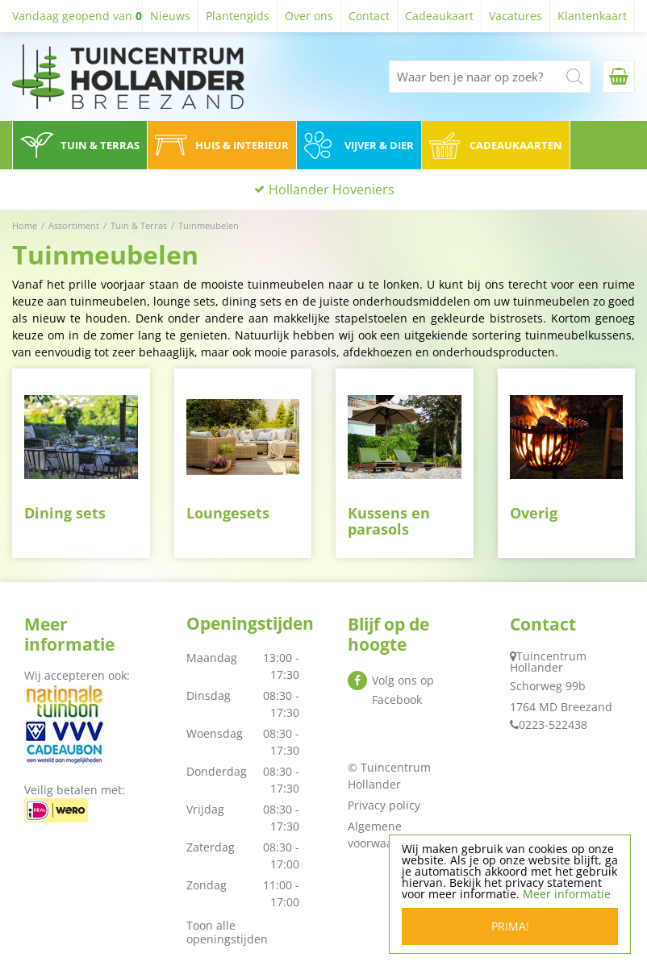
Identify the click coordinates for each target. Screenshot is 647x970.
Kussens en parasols (389, 521)
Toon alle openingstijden (227, 932)
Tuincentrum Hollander (548, 661)
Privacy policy (384, 805)
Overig (533, 512)
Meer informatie (567, 893)
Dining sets (65, 512)
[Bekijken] (619, 76)
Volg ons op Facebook (403, 689)
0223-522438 (553, 724)
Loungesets (227, 512)
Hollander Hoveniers (331, 189)
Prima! (510, 926)
